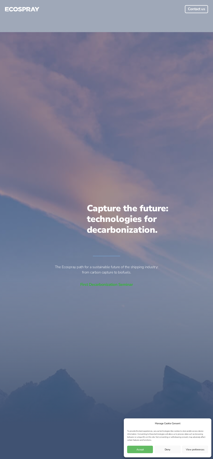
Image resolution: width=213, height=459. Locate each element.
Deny (167, 449)
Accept (140, 449)
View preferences (195, 449)
